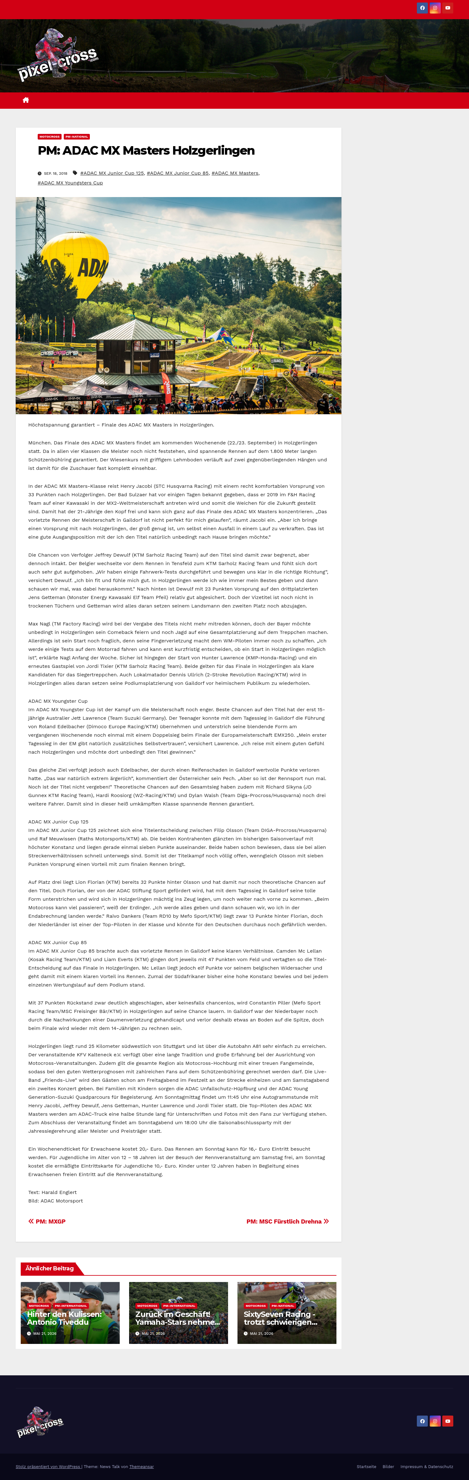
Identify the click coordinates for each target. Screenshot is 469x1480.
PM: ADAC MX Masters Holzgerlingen (146, 150)
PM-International (71, 1305)
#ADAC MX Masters (235, 173)
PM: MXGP (46, 1221)
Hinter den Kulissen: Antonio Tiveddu (64, 1318)
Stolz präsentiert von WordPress (48, 1466)
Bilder (388, 1466)
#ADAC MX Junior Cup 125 (112, 173)
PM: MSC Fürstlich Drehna (288, 1221)
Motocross (50, 136)
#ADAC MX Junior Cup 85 (177, 173)
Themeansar (141, 1466)
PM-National (77, 136)
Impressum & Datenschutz (427, 1466)
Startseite (366, 1466)
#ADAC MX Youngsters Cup (70, 183)
